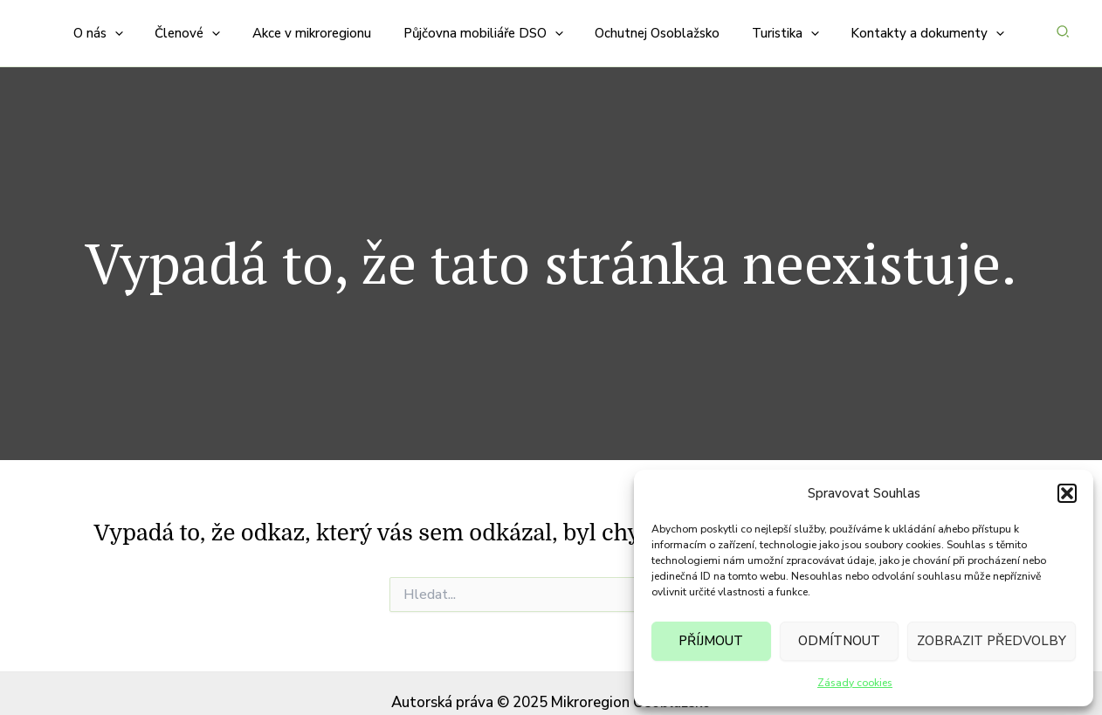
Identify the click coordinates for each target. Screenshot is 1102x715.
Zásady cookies (854, 683)
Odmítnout (839, 641)
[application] (144, 24)
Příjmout (710, 641)
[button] (1067, 493)
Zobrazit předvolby (991, 641)
